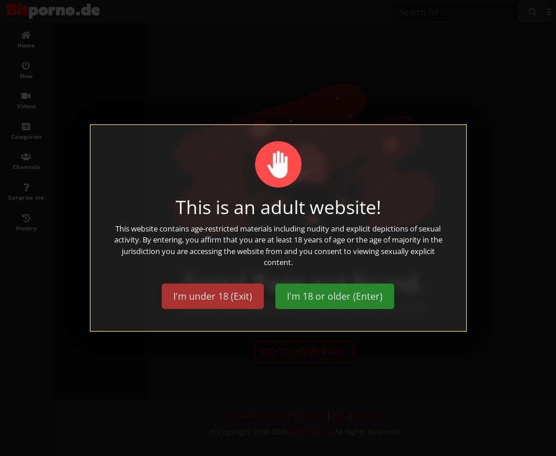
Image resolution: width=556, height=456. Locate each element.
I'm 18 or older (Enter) (335, 296)
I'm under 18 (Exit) (212, 296)
